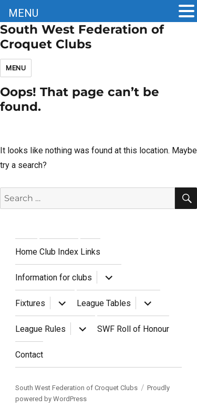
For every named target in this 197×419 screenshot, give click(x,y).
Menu (16, 68)
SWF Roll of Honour (133, 329)
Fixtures (30, 303)
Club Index (58, 252)
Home (26, 252)
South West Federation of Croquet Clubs (82, 36)
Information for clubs (53, 277)
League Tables (104, 303)
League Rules (40, 329)
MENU (23, 13)
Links (90, 252)
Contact (29, 355)
